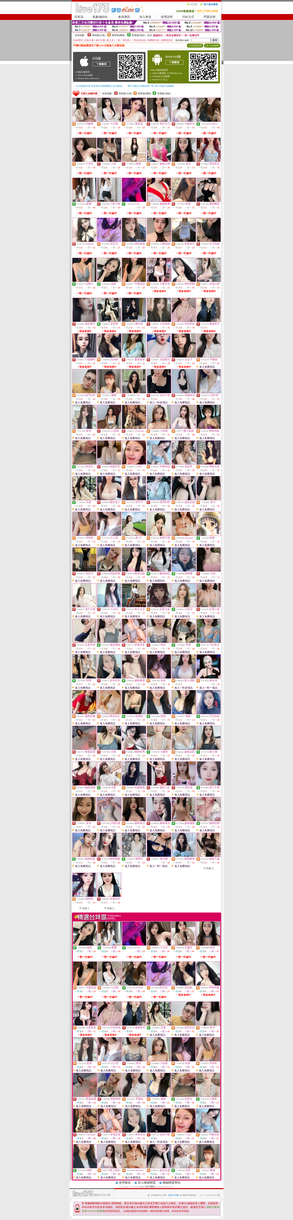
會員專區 (124, 16)
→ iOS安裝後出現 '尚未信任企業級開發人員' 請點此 (97, 86)
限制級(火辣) (99, 35)
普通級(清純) (138, 35)
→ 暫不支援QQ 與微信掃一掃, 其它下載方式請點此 (149, 86)
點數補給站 (100, 16)
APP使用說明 (195, 45)
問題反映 (210, 16)
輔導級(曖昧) (118, 35)
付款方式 (188, 16)
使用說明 (167, 16)
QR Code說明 (212, 45)
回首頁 (78, 16)
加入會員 (145, 16)
